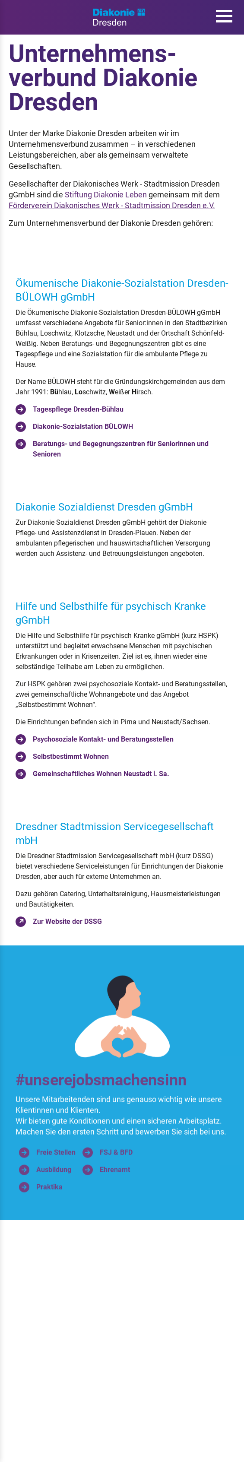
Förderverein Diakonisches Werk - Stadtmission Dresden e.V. (112, 205)
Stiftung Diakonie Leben (106, 194)
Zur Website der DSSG (59, 922)
